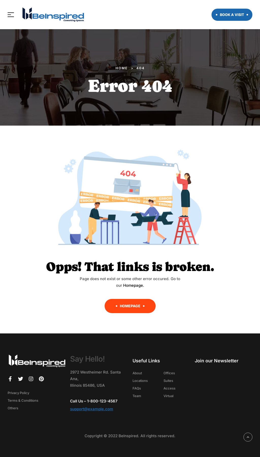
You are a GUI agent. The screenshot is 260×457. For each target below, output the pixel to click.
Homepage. (133, 285)
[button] (232, 15)
